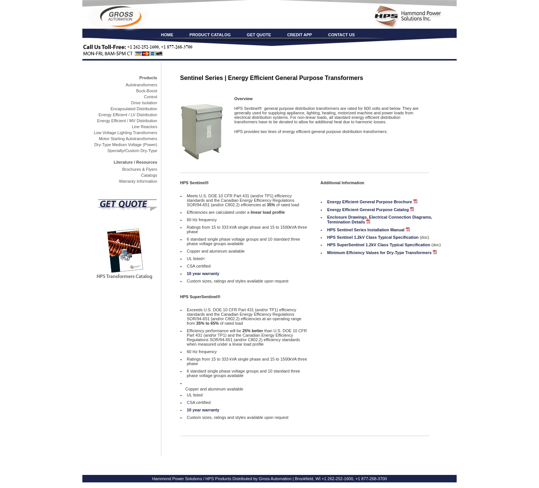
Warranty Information (138, 181)
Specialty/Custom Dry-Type (132, 150)
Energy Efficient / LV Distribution (127, 114)
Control (150, 97)
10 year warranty (203, 273)
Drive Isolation (144, 103)
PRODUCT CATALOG (210, 35)
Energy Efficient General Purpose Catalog (368, 209)
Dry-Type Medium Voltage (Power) (125, 144)
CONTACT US (341, 35)
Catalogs (149, 175)
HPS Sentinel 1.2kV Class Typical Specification (372, 237)
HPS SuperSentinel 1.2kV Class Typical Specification (378, 245)
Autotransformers (141, 85)
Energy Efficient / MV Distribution (127, 120)
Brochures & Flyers (139, 169)
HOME (167, 35)
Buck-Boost (146, 91)
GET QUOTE (259, 35)
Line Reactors (144, 126)
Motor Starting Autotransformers (128, 138)
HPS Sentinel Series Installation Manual (366, 230)
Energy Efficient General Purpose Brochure (369, 202)
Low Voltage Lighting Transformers (125, 132)
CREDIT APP (299, 35)
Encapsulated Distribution (133, 108)
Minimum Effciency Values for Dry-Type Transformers (382, 252)
